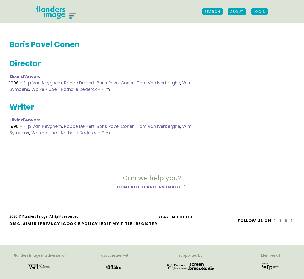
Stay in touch (175, 217)
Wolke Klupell (45, 89)
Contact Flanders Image (149, 187)
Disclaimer (23, 223)
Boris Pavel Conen (116, 83)
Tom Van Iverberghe (158, 83)
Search (212, 11)
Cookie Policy (80, 223)
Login (259, 11)
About (237, 11)
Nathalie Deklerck (79, 89)
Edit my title (117, 223)
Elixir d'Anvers (25, 76)
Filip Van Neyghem (42, 83)
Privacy (50, 223)
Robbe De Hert (79, 83)
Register (146, 223)
